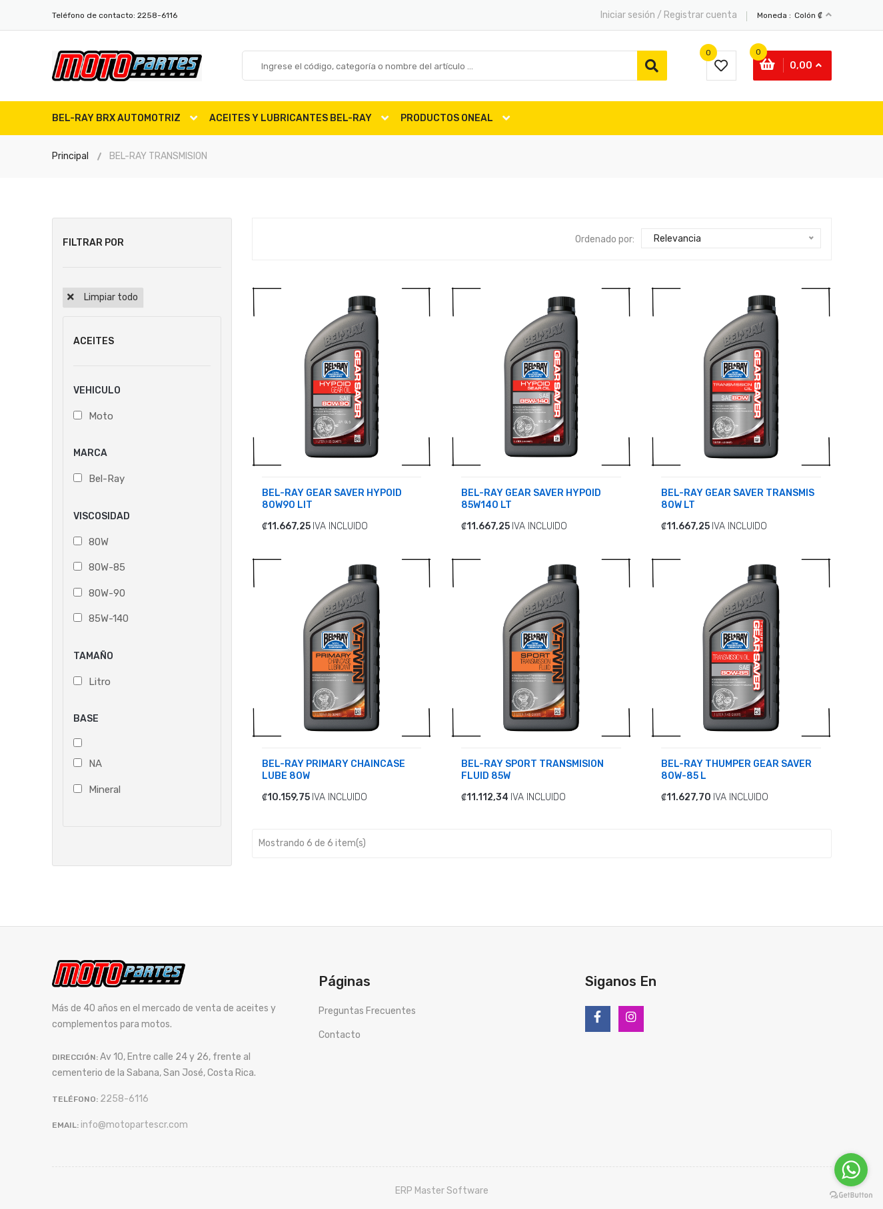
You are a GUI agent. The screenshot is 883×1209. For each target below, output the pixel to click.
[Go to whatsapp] (851, 1169)
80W (99, 539)
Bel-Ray (107, 477)
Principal (70, 156)
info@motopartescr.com (134, 1122)
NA (95, 762)
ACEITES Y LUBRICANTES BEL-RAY (290, 118)
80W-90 (107, 591)
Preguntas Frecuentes (367, 1009)
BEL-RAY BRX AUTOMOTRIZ (116, 118)
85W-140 (109, 616)
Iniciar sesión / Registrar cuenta (668, 15)
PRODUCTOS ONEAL (447, 118)
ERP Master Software (441, 1188)
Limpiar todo (111, 297)
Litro (100, 679)
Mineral (105, 787)
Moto (101, 413)
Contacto (340, 1033)
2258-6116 (157, 15)
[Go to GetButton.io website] (851, 1195)
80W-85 (107, 565)
